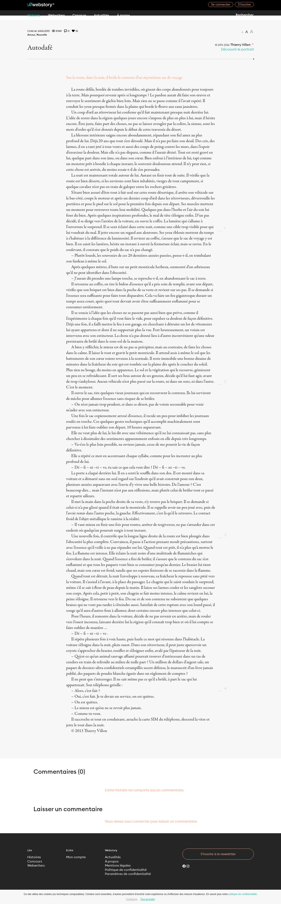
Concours (86, 15)
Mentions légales (119, 866)
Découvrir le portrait (237, 49)
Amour (31, 34)
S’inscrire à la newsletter (218, 854)
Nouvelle (42, 34)
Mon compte (77, 857)
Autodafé (43, 47)
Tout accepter (147, 899)
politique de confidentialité (243, 894)
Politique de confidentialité (127, 870)
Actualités (112, 15)
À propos (137, 15)
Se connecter (220, 5)
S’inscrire (244, 5)
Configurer (132, 899)
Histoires (34, 15)
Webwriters (60, 15)
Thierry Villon (239, 44)
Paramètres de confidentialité (130, 875)
